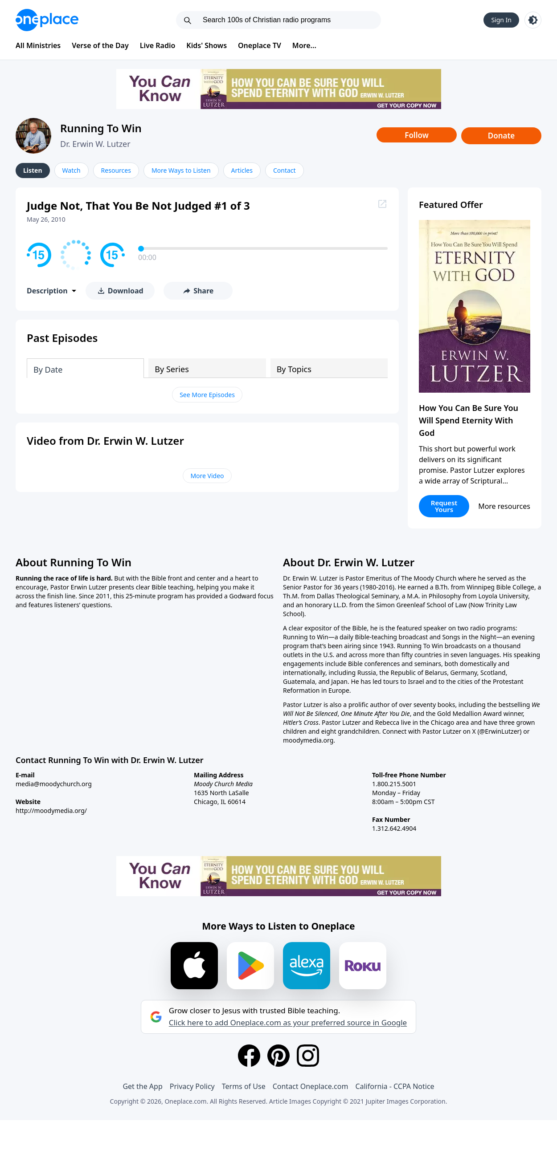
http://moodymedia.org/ (51, 810)
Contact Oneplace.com (310, 1086)
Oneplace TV (259, 45)
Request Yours (444, 506)
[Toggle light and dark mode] (532, 20)
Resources (116, 170)
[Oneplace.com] (47, 20)
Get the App (142, 1086)
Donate (501, 135)
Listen (32, 170)
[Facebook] (249, 1055)
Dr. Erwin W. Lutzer (95, 143)
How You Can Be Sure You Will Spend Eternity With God (468, 420)
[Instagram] (308, 1055)
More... (304, 45)
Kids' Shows (206, 45)
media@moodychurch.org (54, 784)
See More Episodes (207, 394)
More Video (207, 475)
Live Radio (158, 45)
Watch (71, 170)
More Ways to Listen (181, 170)
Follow (417, 135)
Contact (284, 170)
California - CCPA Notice (394, 1086)
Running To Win (101, 128)
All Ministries (38, 45)
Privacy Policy (192, 1086)
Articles (242, 170)
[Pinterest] (278, 1055)
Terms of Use (244, 1086)
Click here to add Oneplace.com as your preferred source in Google (288, 1023)
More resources (504, 506)
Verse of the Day (100, 45)
